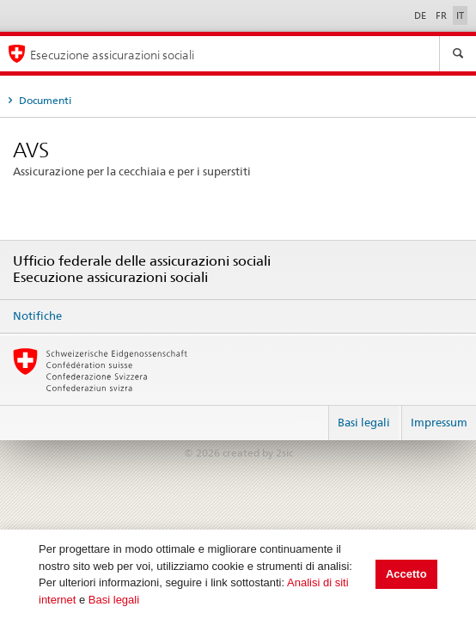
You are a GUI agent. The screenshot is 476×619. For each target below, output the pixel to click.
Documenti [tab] (43, 100)
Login (308, 415)
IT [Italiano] (460, 15)
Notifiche (37, 315)
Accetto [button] (406, 573)
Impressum (439, 422)
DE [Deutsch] (421, 15)
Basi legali (113, 599)
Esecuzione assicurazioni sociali (112, 54)
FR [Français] (442, 15)
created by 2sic (258, 452)
